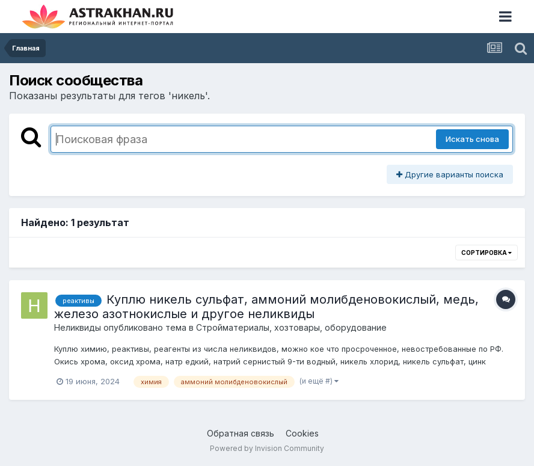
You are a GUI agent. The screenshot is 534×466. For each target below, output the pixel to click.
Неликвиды (77, 327)
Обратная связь (240, 433)
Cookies (302, 433)
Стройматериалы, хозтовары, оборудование (291, 327)
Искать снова (472, 139)
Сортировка (486, 252)
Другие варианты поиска (449, 174)
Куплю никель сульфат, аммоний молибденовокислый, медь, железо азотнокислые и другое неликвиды (266, 306)
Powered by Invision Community (267, 448)
